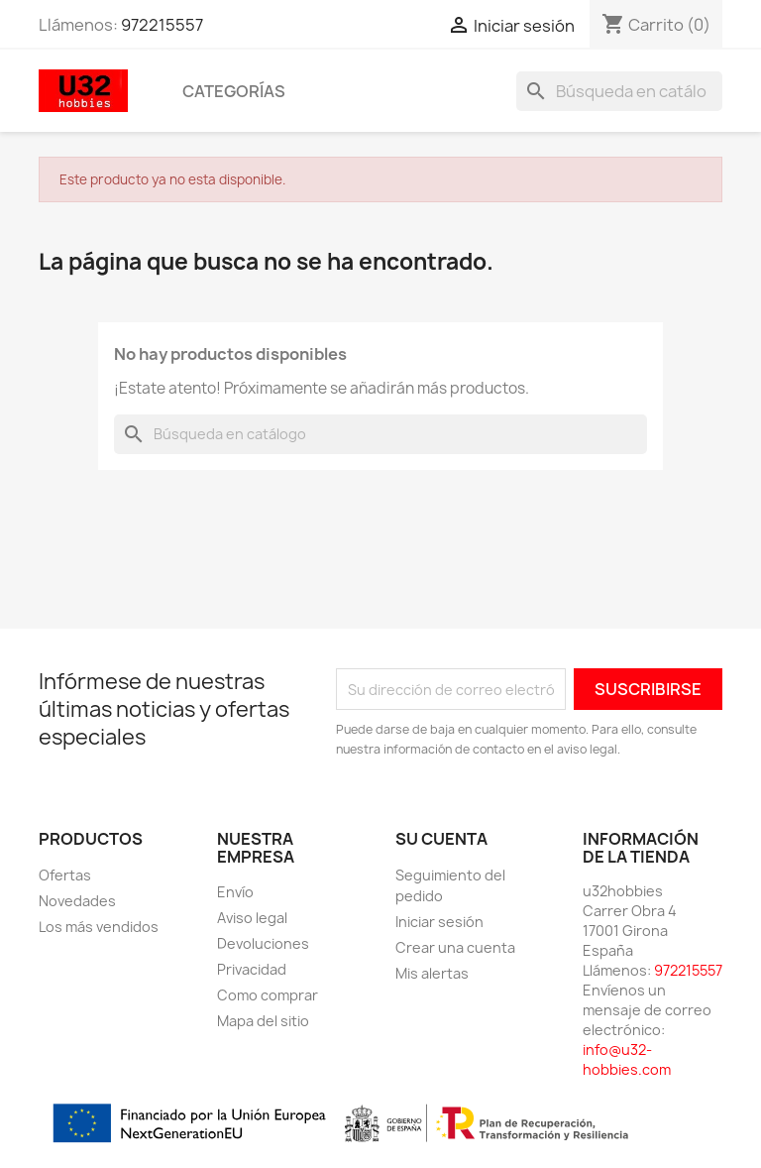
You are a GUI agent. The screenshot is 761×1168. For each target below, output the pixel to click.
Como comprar (267, 995)
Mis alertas (432, 973)
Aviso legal (252, 917)
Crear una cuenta (455, 947)
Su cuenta (441, 839)
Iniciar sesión (439, 921)
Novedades (77, 900)
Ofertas (65, 875)
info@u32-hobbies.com (627, 1059)
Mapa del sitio (263, 1020)
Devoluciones (263, 943)
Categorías (233, 91)
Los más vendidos (99, 926)
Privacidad (251, 969)
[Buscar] (619, 91)
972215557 (162, 25)
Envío (235, 891)
